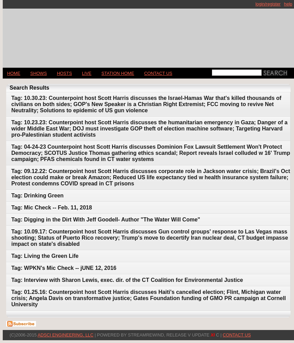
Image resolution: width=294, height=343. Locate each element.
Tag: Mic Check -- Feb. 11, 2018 (51, 207)
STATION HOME (117, 73)
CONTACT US (158, 73)
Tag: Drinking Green (37, 195)
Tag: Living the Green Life (44, 256)
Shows (38, 73)
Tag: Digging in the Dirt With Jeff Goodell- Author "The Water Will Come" (105, 219)
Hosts (64, 73)
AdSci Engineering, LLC (66, 335)
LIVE (86, 73)
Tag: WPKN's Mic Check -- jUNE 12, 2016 (64, 268)
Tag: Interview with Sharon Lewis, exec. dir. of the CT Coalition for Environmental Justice (127, 280)
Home (13, 73)
